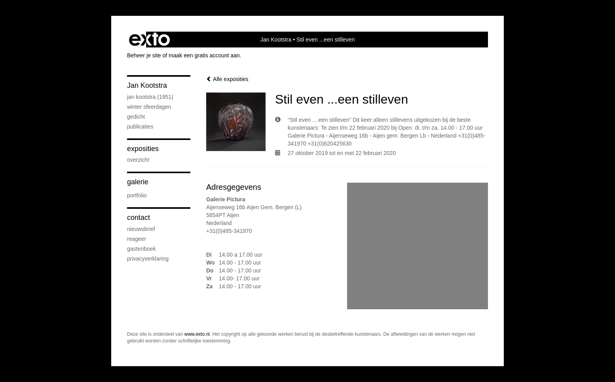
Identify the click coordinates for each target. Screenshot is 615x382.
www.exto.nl (197, 334)
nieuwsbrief (141, 229)
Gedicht (136, 116)
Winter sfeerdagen (149, 107)
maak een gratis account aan (204, 55)
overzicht (138, 160)
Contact (138, 217)
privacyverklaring (148, 258)
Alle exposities (227, 79)
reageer (136, 239)
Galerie (137, 182)
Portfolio (137, 195)
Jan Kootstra (276, 39)
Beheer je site (144, 55)
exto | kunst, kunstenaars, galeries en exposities (149, 39)
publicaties (140, 126)
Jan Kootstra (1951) (150, 97)
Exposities (143, 149)
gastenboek (141, 249)
